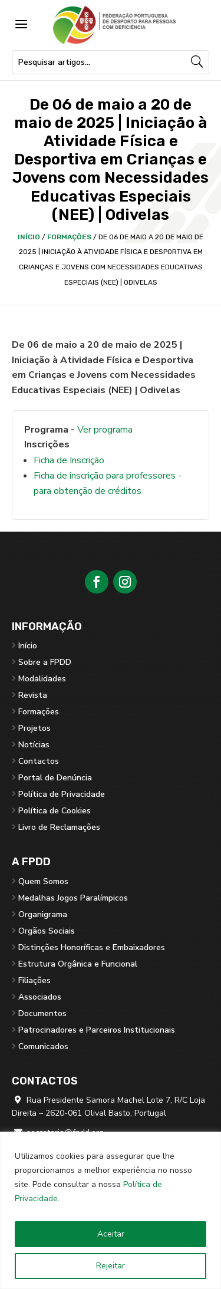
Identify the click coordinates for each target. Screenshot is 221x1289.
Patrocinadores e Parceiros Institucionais (96, 1030)
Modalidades (42, 678)
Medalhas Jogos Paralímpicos (73, 898)
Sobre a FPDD (44, 662)
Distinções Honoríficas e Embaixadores (91, 947)
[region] (110, 1210)
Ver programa (105, 429)
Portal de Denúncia (55, 777)
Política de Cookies (54, 810)
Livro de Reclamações (59, 827)
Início (29, 237)
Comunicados (43, 1046)
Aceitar (110, 1233)
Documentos (42, 1013)
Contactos (38, 761)
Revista (32, 695)
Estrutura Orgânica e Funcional (77, 964)
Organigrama (42, 914)
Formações (69, 237)
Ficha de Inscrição (69, 460)
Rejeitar (110, 1265)
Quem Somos (43, 881)
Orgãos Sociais (46, 931)
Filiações (34, 980)
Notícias (34, 744)
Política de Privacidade (61, 794)
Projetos (34, 728)
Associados (39, 997)
